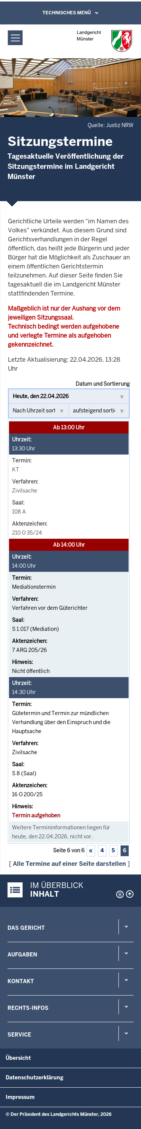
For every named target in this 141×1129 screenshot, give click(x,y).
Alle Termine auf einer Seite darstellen (69, 864)
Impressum (20, 1097)
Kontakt (21, 981)
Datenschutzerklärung (35, 1077)
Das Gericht (26, 927)
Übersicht (18, 1058)
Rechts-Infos (28, 1008)
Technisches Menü (66, 13)
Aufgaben (22, 954)
